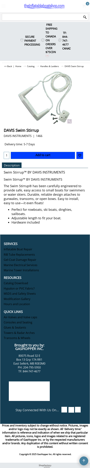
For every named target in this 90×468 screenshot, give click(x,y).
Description (12, 165)
